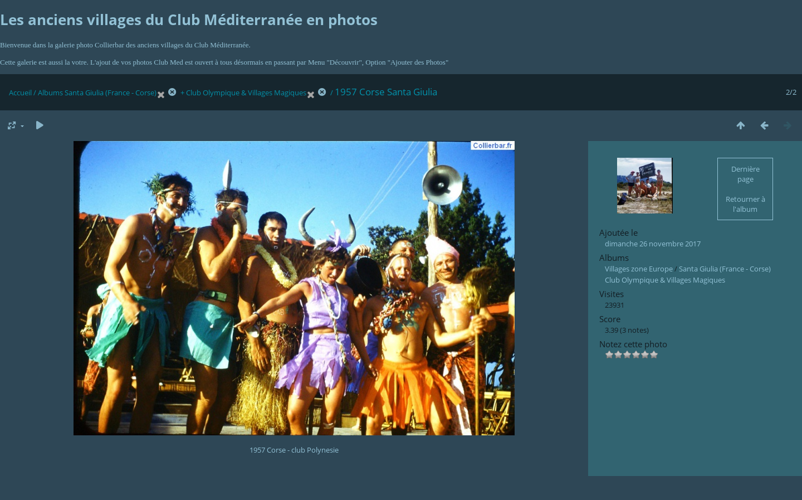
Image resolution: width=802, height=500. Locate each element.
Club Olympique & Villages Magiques (246, 93)
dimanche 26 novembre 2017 (653, 244)
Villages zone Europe (639, 269)
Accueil (20, 93)
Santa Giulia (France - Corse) (111, 93)
